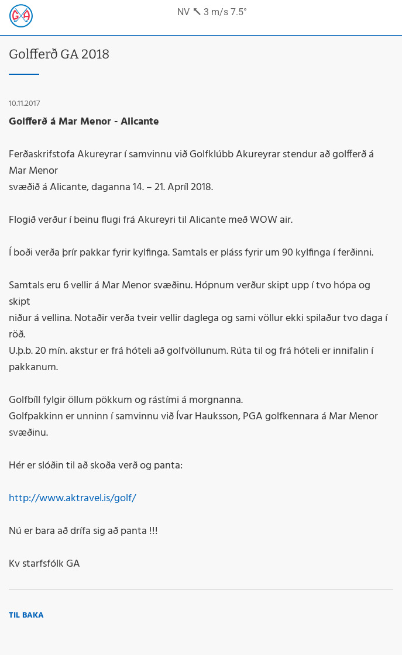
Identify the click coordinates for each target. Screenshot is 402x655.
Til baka (26, 615)
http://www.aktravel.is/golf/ (72, 498)
